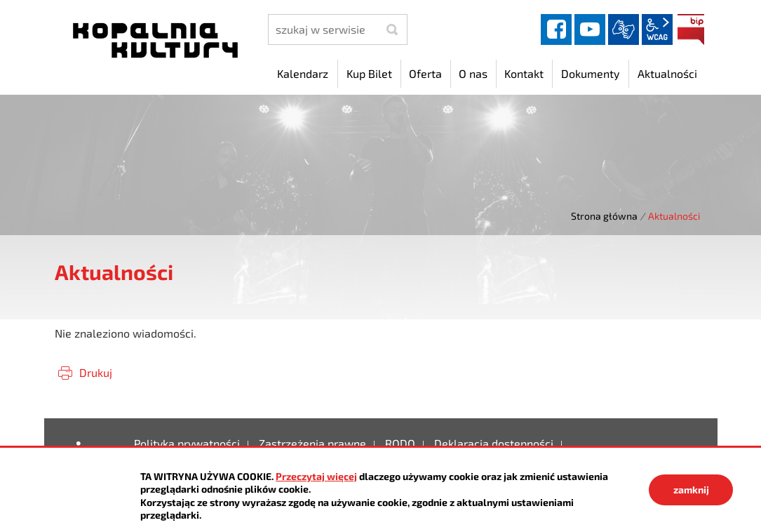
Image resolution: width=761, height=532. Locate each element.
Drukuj (95, 372)
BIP (690, 29)
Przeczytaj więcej (316, 476)
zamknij (691, 490)
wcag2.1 (657, 29)
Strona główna (604, 216)
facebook (556, 29)
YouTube (589, 29)
